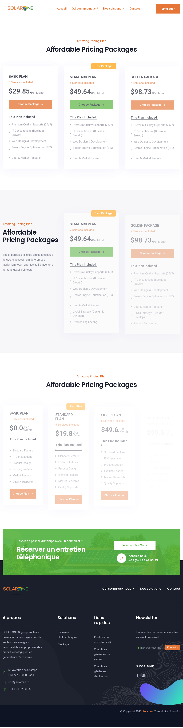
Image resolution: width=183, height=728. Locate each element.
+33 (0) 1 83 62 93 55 (143, 561)
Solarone (147, 712)
